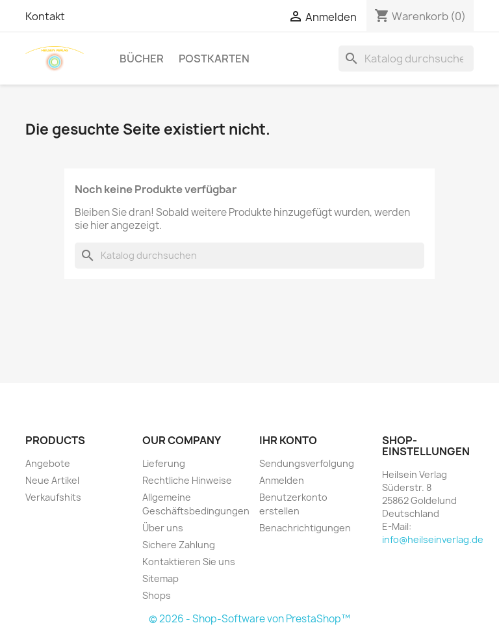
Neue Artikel (52, 480)
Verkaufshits (53, 497)
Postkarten (214, 58)
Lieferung (163, 463)
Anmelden (281, 480)
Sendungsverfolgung (306, 463)
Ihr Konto (288, 440)
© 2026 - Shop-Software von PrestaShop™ (249, 619)
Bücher (142, 58)
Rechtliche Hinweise (187, 480)
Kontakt (45, 16)
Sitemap (160, 578)
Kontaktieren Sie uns (188, 561)
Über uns (162, 528)
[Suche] (406, 59)
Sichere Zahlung (178, 544)
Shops (156, 595)
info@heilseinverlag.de (432, 539)
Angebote (47, 463)
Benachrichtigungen (305, 528)
